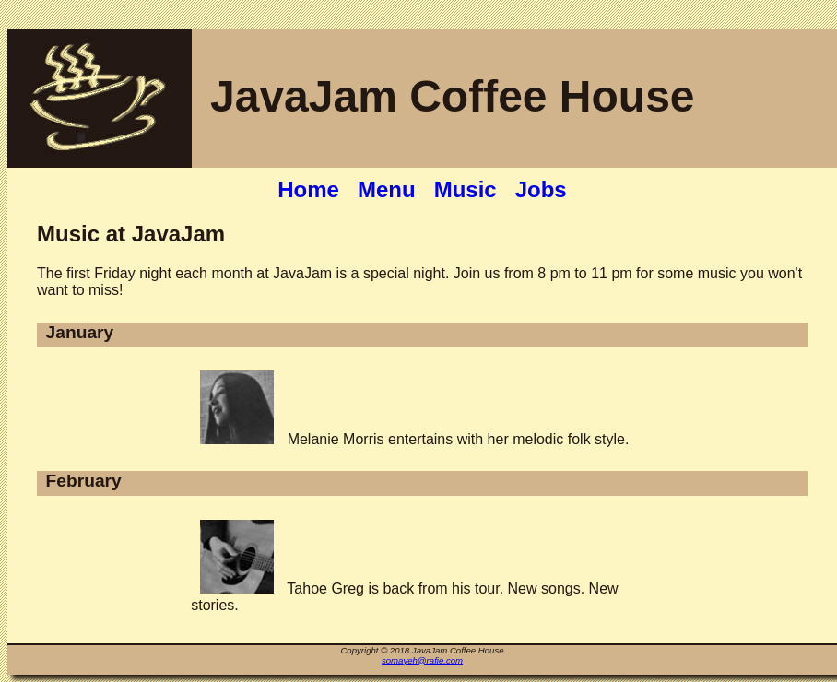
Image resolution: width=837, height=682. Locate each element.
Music (465, 189)
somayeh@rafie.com (422, 660)
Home (308, 189)
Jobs (541, 189)
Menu (387, 189)
